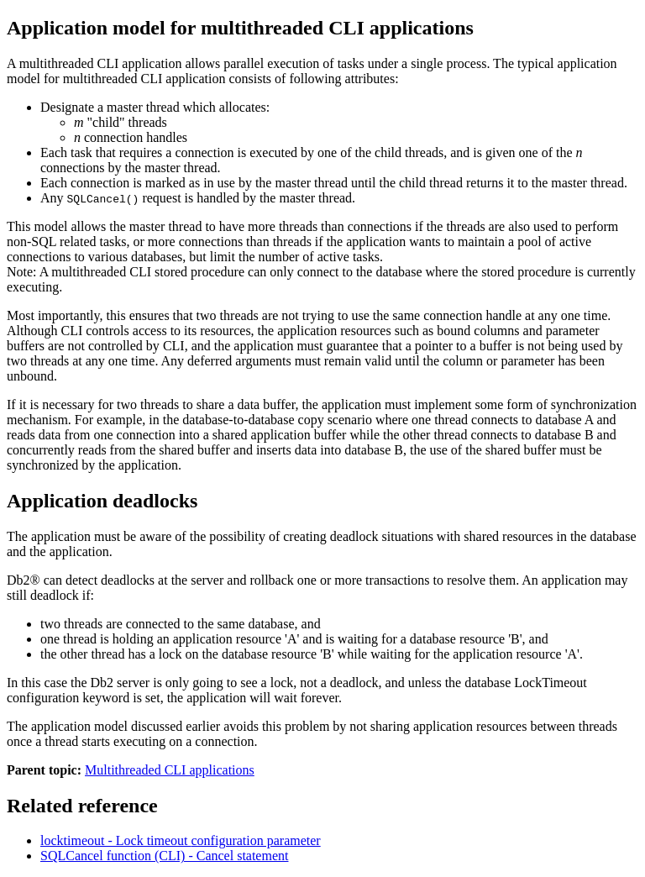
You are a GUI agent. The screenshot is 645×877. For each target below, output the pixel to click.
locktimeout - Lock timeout (180, 840)
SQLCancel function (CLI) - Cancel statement (164, 855)
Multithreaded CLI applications (169, 770)
